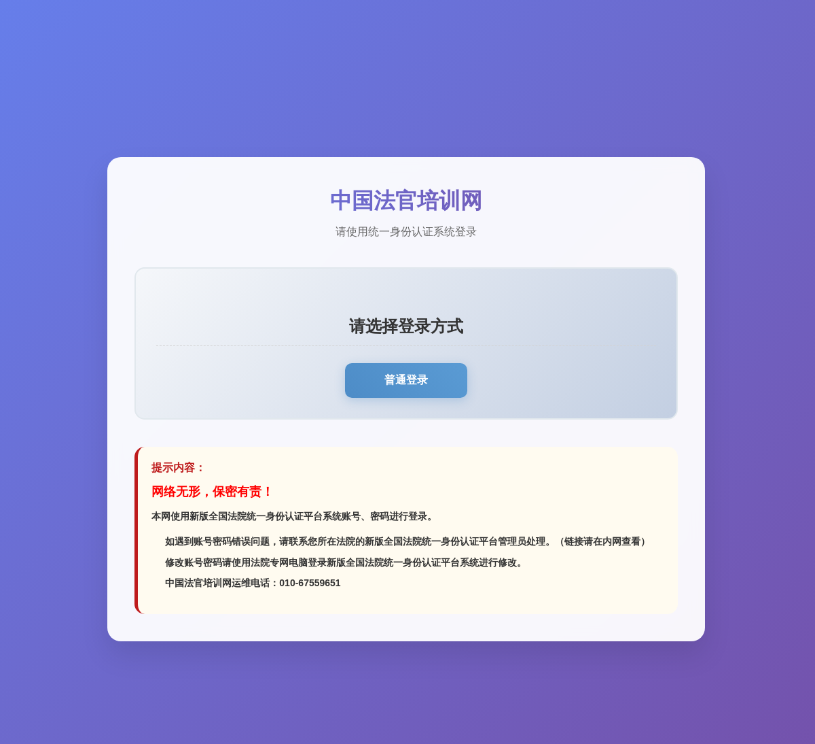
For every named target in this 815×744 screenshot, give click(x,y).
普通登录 (406, 380)
